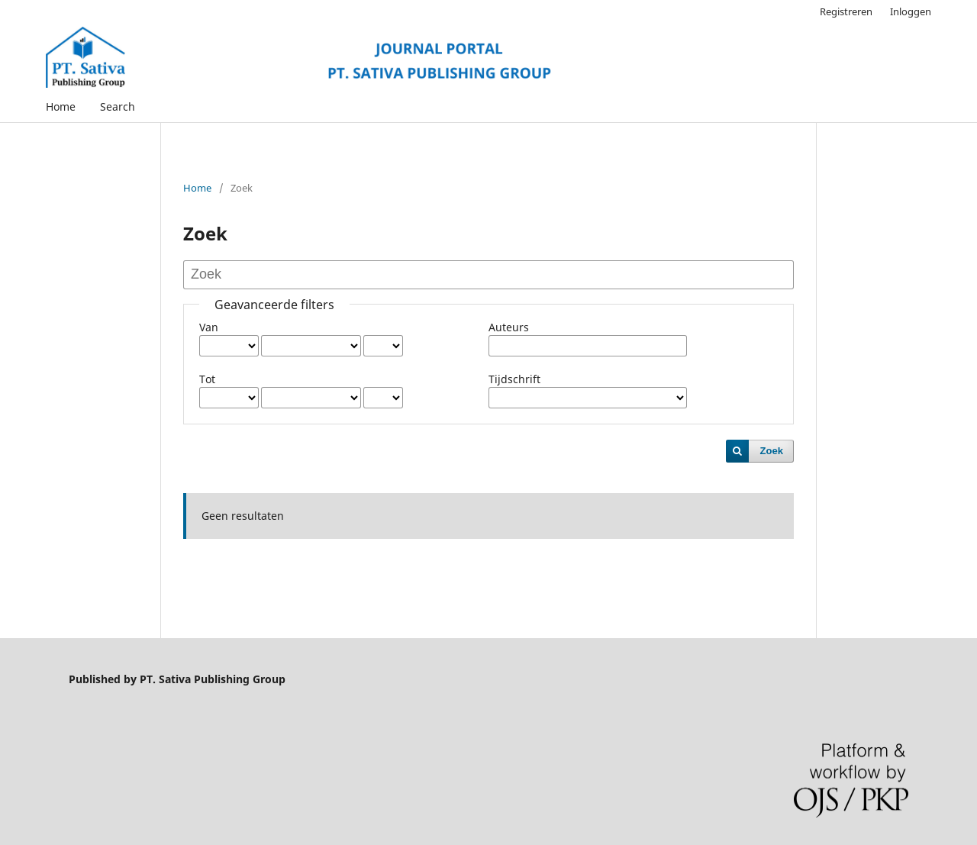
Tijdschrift (514, 379)
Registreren (846, 11)
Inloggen (910, 11)
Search (117, 106)
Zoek (771, 450)
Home (61, 106)
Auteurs (508, 327)
